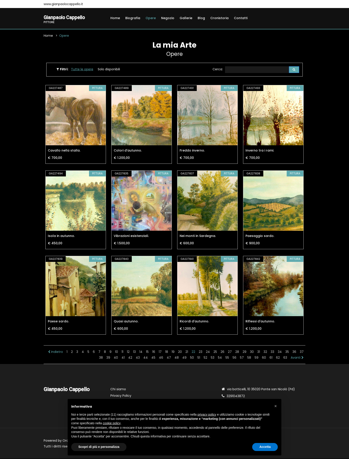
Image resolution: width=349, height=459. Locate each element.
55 (227, 358)
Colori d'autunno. (128, 151)
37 (302, 352)
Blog (201, 18)
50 (192, 358)
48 (176, 358)
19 (173, 352)
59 (256, 358)
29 (244, 352)
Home (115, 18)
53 (212, 358)
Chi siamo (118, 390)
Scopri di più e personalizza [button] (98, 447)
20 (180, 352)
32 (265, 352)
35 (287, 352)
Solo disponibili (109, 70)
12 (128, 352)
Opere (151, 18)
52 (205, 358)
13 (134, 352)
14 (140, 352)
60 (264, 358)
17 (160, 352)
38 (101, 358)
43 (138, 358)
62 (278, 358)
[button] (275, 406)
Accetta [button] (265, 447)
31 (258, 352)
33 (272, 352)
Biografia (132, 18)
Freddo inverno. (192, 151)
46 (161, 358)
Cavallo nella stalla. (64, 151)
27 (230, 352)
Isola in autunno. (61, 237)
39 (108, 358)
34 (280, 352)
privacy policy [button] (206, 414)
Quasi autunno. (126, 322)
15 (147, 352)
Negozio (167, 18)
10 (116, 352)
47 (169, 358)
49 (184, 358)
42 (130, 358)
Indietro (55, 352)
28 (237, 352)
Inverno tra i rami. (260, 151)
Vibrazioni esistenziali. (131, 237)
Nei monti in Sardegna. (198, 237)
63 (285, 358)
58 (249, 358)
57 (242, 358)
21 (186, 352)
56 (234, 358)
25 (215, 352)
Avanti (297, 358)
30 (252, 352)
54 (220, 358)
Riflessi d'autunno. (260, 322)
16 (153, 352)
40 (116, 358)
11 (122, 352)
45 (153, 358)
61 (271, 358)
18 (166, 352)
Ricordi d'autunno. (194, 322)
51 (198, 358)
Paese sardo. (58, 322)
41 (123, 358)
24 (208, 352)
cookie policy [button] (112, 423)
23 (200, 352)
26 (222, 352)
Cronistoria (219, 18)
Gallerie (186, 18)
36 (294, 352)
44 (145, 358)
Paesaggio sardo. (260, 237)
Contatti (241, 18)
